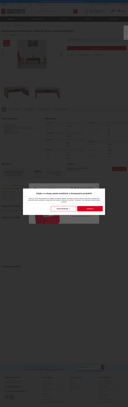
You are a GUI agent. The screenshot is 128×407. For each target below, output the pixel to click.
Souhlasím (90, 208)
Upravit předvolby (62, 208)
